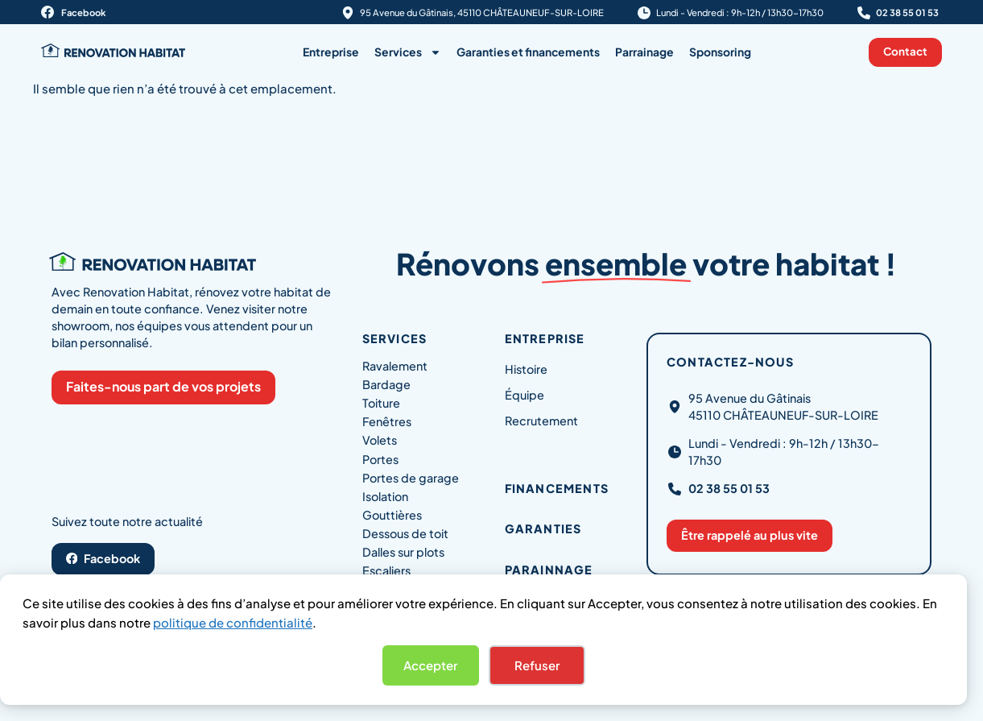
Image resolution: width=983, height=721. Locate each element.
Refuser (537, 665)
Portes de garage (410, 477)
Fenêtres (386, 421)
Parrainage (644, 52)
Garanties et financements (528, 52)
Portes (380, 459)
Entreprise (331, 52)
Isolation (385, 496)
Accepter (430, 665)
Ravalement (394, 365)
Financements (557, 488)
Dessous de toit (405, 533)
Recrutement (541, 420)
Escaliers (386, 570)
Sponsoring (720, 52)
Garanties (543, 528)
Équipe (524, 394)
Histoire (526, 369)
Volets (379, 440)
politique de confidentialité (232, 622)
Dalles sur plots (403, 552)
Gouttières (392, 515)
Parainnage (549, 569)
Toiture (381, 403)
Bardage (386, 384)
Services (407, 52)
